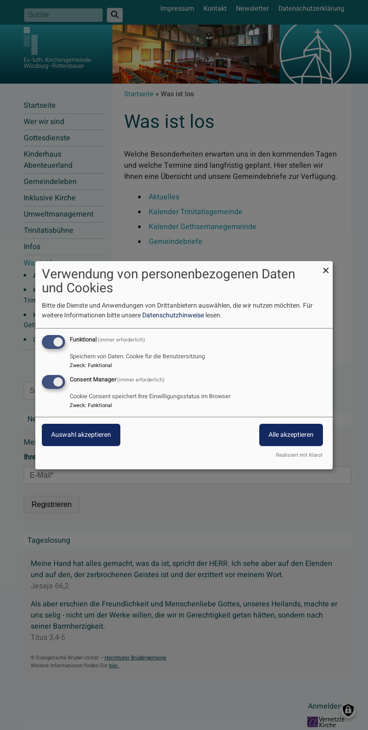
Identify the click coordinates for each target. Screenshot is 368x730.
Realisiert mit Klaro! (299, 455)
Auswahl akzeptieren (81, 435)
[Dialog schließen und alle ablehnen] (326, 266)
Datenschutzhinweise (173, 315)
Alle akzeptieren (291, 435)
